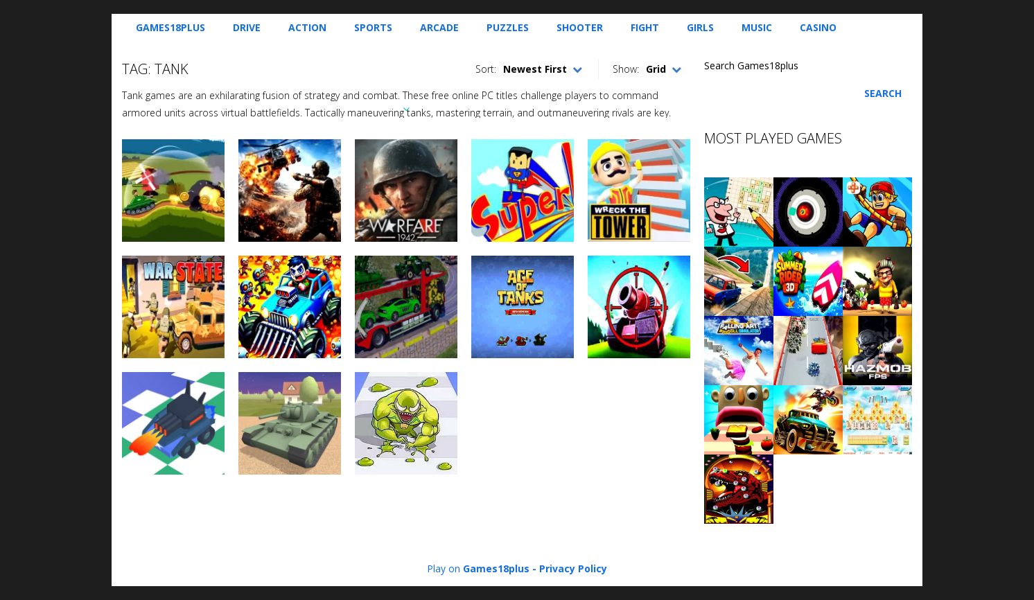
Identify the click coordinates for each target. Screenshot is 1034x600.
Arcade (439, 27)
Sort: (485, 69)
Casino (818, 27)
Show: (626, 69)
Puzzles (508, 27)
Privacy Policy (573, 568)
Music (757, 27)
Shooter (580, 27)
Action (307, 27)
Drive (247, 27)
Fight (645, 27)
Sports (373, 27)
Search (883, 93)
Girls (700, 27)
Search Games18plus (751, 65)
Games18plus (170, 27)
